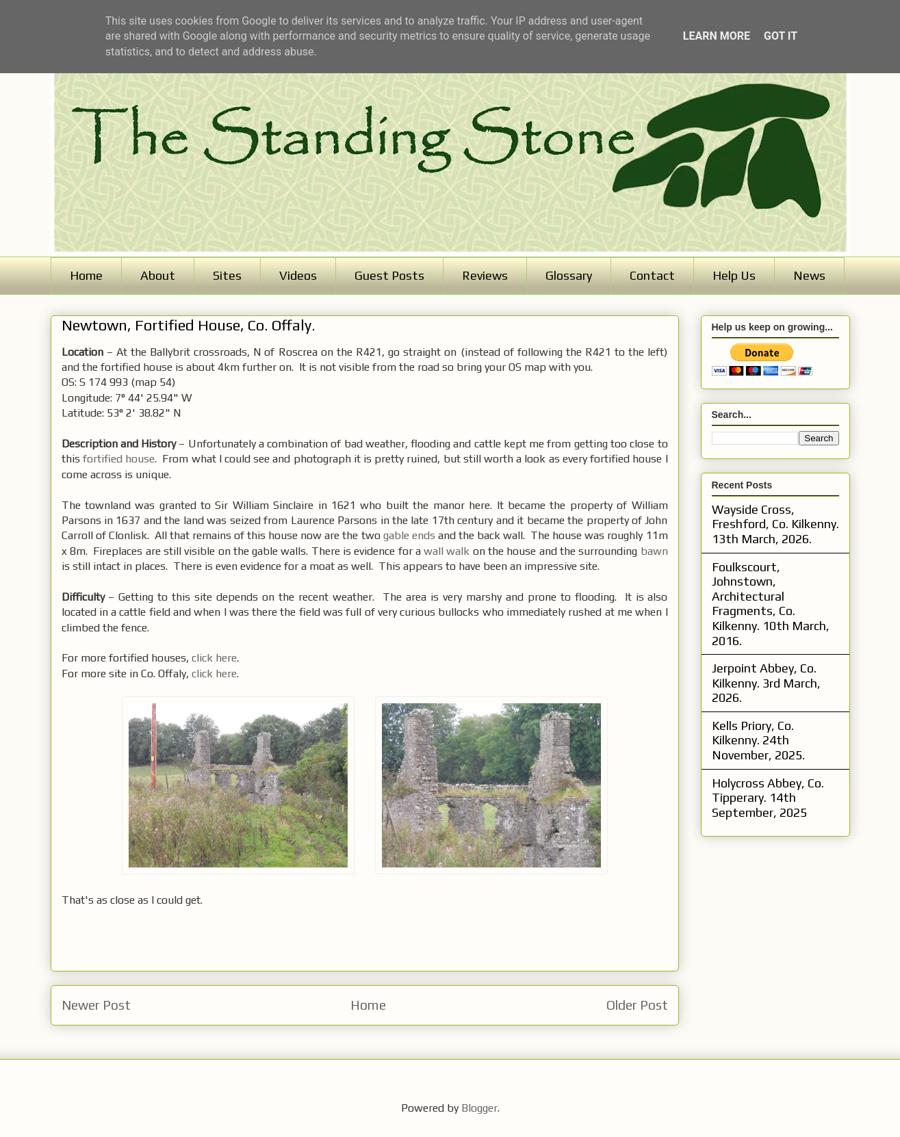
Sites (227, 275)
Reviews (485, 275)
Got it (780, 35)
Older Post (637, 1004)
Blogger (479, 1107)
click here (214, 657)
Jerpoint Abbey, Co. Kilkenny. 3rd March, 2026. (766, 683)
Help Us (734, 275)
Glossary (568, 275)
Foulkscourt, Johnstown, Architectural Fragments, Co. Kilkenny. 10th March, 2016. (771, 604)
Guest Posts (389, 275)
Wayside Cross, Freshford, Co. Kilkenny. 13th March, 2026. (775, 524)
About (157, 275)
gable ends (409, 535)
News (809, 275)
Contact (652, 275)
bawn (654, 551)
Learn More (716, 35)
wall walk (447, 551)
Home (86, 275)
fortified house (119, 458)
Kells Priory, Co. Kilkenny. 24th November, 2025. (758, 740)
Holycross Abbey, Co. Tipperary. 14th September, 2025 (768, 798)
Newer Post (96, 1004)
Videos (298, 275)
